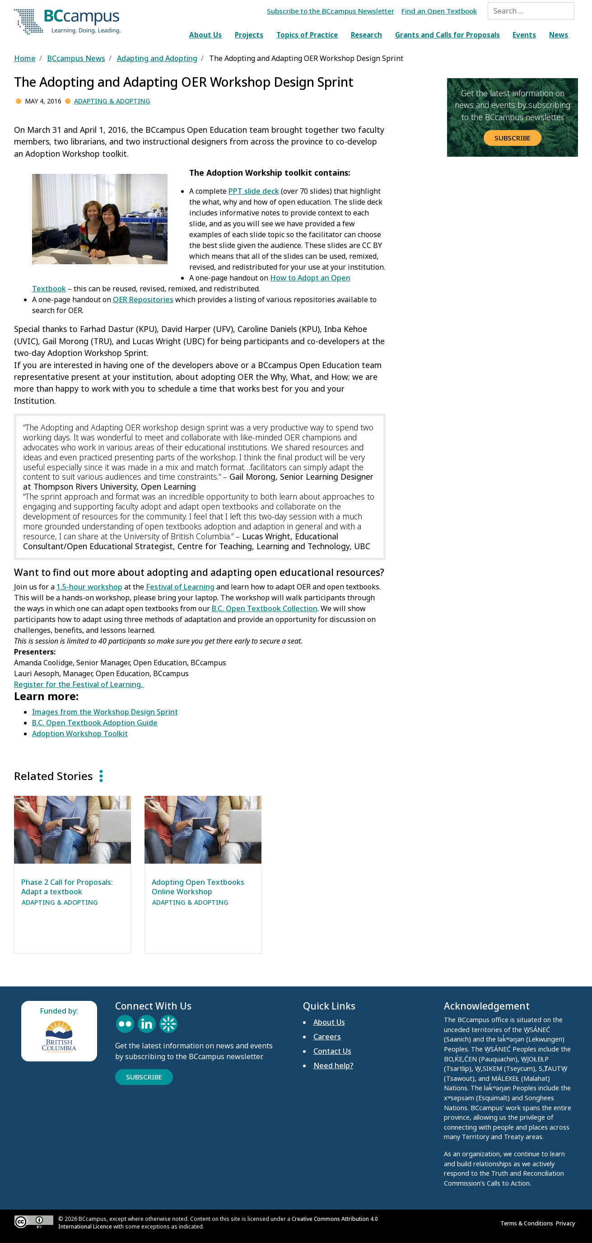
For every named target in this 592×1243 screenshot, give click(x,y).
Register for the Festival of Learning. (79, 684)
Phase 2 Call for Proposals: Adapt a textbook (67, 887)
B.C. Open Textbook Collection (264, 608)
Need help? (333, 1065)
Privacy (567, 1223)
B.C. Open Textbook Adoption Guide (95, 723)
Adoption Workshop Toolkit (80, 733)
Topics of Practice (307, 34)
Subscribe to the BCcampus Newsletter (330, 10)
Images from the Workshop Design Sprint (105, 712)
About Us (205, 34)
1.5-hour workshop (89, 587)
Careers (327, 1037)
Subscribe (512, 137)
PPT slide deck (253, 191)
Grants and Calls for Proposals (447, 34)
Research (366, 34)
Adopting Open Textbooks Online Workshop (198, 887)
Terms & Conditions (528, 1223)
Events (524, 34)
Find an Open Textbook (439, 10)
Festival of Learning (180, 587)
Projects (249, 34)
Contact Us (332, 1051)
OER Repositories (143, 299)
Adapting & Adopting (112, 101)
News (558, 34)
